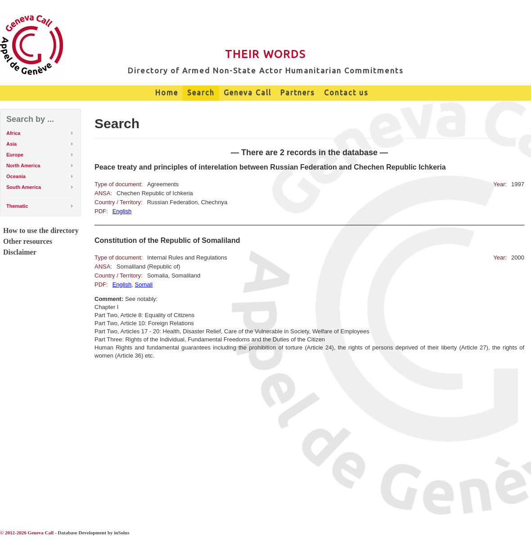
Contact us (346, 93)
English (122, 211)
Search (201, 93)
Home (166, 93)
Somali (144, 284)
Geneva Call (247, 93)
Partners (297, 93)
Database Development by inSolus (93, 532)
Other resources (27, 241)
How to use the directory (41, 230)
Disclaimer (19, 252)
